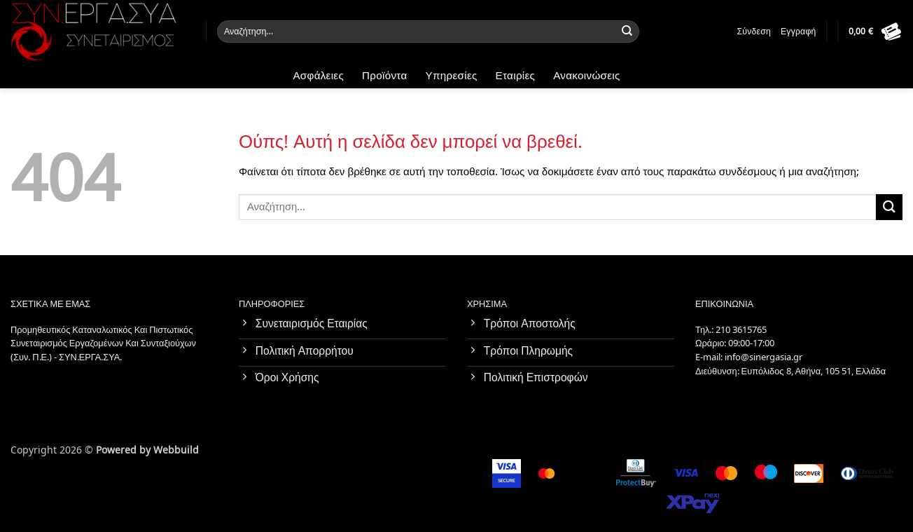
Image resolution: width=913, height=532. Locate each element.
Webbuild (176, 448)
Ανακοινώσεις (586, 75)
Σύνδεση (754, 31)
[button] (875, 31)
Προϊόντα (384, 75)
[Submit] (627, 31)
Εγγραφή (798, 31)
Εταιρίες (516, 75)
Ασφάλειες (318, 75)
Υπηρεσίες (452, 75)
